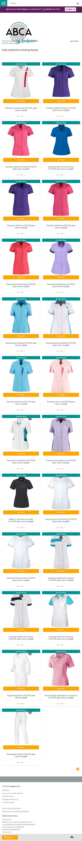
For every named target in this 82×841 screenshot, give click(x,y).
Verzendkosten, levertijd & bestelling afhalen (18, 824)
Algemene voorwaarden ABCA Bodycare (17, 822)
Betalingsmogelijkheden (11, 829)
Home (4, 41)
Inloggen (70, 9)
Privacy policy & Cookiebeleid (13, 827)
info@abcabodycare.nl (10, 799)
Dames (31, 41)
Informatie (21, 101)
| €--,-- (10, 837)
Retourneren (7, 832)
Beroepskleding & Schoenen (17, 41)
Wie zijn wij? (6, 819)
